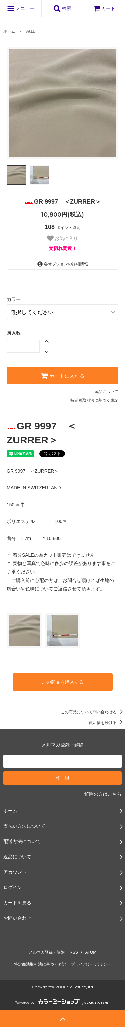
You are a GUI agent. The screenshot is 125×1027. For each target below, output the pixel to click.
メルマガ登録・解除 (47, 952)
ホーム (9, 31)
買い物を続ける (107, 722)
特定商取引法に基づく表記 (94, 400)
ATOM (91, 952)
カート (104, 8)
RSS (74, 952)
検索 (62, 8)
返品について (106, 391)
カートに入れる (63, 375)
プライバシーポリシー (91, 964)
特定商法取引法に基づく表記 (40, 964)
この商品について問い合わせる (93, 712)
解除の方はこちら (103, 794)
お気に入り (62, 238)
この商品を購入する (63, 682)
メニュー (20, 8)
